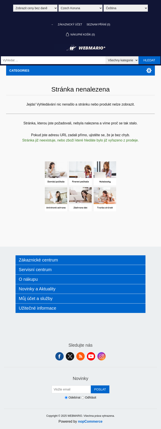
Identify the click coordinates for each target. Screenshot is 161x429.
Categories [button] (19, 70)
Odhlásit (90, 397)
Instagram (101, 356)
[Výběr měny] (80, 8)
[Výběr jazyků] (125, 8)
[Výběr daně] (35, 8)
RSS (80, 356)
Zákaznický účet (70, 24)
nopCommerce (90, 421)
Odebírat (74, 397)
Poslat (100, 389)
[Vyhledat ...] (53, 60)
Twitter (70, 356)
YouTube (91, 356)
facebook (59, 356)
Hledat (149, 60)
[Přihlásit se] (71, 389)
